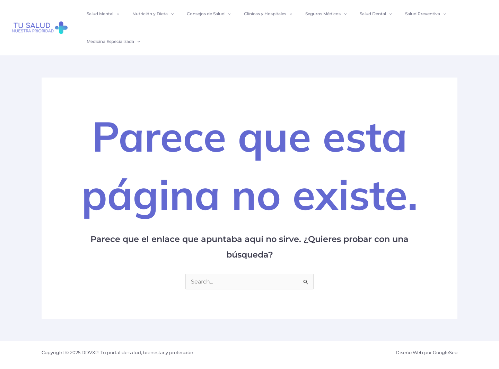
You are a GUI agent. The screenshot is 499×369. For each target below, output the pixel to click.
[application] (115, 14)
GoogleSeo (445, 352)
